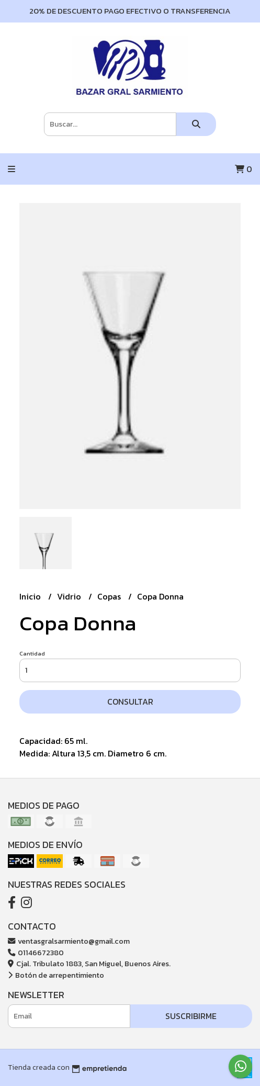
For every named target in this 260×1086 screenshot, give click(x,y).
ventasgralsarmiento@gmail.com (69, 941)
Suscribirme (191, 1016)
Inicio (31, 596)
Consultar (130, 701)
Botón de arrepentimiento (56, 975)
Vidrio (70, 596)
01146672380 (36, 952)
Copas (110, 596)
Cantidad (32, 653)
